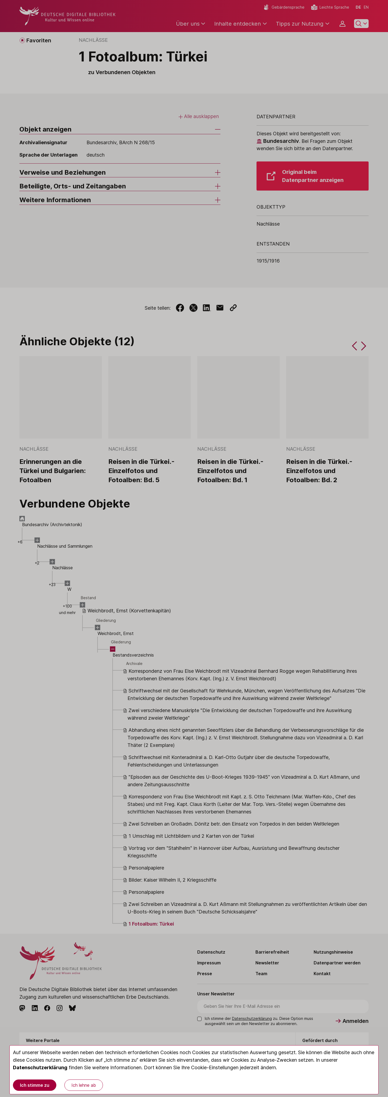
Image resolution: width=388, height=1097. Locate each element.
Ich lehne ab (83, 1085)
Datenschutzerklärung (40, 1067)
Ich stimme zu (34, 1085)
